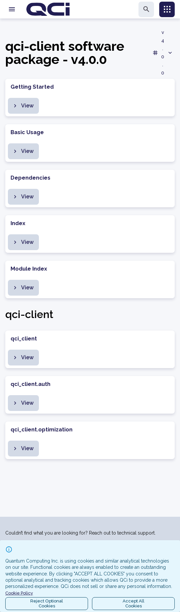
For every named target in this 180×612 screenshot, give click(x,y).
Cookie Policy (19, 593)
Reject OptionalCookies (46, 603)
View (23, 105)
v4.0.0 (162, 52)
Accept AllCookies (133, 603)
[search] (146, 9)
